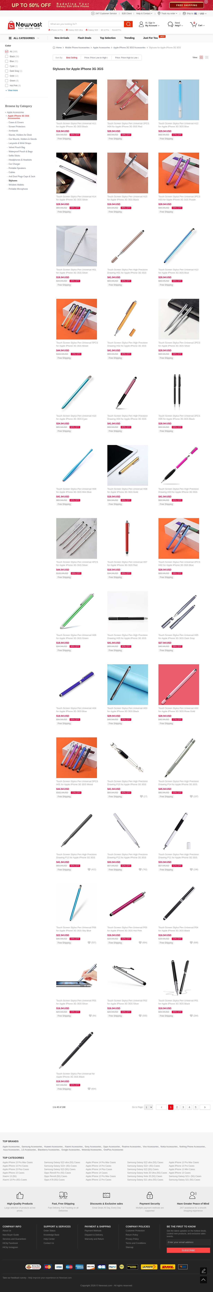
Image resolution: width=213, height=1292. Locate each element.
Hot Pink (13, 85)
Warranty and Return (94, 1239)
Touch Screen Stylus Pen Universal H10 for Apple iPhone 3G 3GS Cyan (76, 417)
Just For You (150, 38)
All (11, 51)
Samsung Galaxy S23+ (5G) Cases (60, 1166)
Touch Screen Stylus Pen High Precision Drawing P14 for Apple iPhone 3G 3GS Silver (178, 784)
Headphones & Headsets (20, 160)
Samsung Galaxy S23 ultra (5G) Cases (62, 1162)
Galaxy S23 (92, 30)
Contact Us (49, 1243)
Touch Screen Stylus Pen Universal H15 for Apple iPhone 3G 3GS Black (127, 198)
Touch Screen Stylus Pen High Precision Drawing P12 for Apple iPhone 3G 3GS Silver (127, 857)
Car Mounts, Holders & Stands (23, 139)
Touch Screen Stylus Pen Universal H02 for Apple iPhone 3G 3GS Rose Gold (178, 710)
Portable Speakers (17, 168)
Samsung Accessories (32, 1146)
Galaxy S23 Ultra (74, 30)
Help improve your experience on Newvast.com (50, 1278)
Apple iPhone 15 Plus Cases (16, 1169)
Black (12, 56)
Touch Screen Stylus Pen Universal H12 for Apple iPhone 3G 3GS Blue (178, 125)
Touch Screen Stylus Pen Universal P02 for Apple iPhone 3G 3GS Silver (127, 1002)
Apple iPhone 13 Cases (179, 1173)
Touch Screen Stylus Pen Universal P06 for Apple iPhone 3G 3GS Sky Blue (76, 929)
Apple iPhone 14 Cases (96, 1173)
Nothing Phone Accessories (192, 1146)
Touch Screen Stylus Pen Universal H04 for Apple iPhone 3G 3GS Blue (76, 710)
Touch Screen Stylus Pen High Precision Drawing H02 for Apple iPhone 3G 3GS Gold (127, 345)
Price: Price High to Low (127, 57)
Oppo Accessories (111, 1146)
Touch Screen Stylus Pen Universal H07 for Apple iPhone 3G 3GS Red (127, 563)
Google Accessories (70, 1150)
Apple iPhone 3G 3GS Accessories (18, 117)
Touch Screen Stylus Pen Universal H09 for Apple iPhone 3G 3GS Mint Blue (76, 490)
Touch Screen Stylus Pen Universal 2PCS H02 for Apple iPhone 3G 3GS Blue (179, 563)
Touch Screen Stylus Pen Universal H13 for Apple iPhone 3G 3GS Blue (178, 271)
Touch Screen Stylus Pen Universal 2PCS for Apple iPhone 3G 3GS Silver (179, 344)
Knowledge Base (51, 1235)
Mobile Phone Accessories (77, 47)
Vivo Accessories (150, 1146)
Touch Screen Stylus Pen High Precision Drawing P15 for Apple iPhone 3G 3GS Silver (127, 784)
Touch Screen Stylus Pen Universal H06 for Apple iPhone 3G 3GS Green (76, 637)
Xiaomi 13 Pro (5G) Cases (15, 1180)
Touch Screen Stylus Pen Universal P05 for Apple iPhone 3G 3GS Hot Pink (127, 929)
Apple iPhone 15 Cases (13, 1173)
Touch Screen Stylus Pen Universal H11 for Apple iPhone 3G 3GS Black (76, 125)
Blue (12, 61)
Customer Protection (135, 1230)
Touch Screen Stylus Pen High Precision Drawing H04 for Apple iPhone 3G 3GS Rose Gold (127, 419)
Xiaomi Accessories (74, 1146)
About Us (7, 1230)
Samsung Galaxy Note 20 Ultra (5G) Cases (147, 1173)
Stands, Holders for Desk (20, 135)
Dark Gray (14, 71)
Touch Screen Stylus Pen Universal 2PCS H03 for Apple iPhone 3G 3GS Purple (179, 198)
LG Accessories (28, 1150)
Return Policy (132, 1235)
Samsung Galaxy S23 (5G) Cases (60, 1169)
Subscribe (188, 1250)
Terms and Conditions (136, 1243)
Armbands (13, 131)
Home (59, 47)
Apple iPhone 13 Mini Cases (182, 1169)
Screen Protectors (17, 126)
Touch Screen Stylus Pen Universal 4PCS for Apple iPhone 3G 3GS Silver (77, 563)
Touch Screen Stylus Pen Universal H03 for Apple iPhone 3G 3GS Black (127, 710)
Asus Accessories (11, 1150)
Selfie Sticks (14, 156)
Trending (129, 38)
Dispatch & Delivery (94, 1235)
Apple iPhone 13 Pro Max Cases (184, 1162)
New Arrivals (62, 38)
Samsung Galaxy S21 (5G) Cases (184, 1180)
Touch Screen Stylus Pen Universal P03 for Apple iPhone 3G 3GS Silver (76, 1002)
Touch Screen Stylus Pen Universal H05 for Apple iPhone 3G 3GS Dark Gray (178, 637)
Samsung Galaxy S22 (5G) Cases (143, 1169)
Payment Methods (93, 1230)
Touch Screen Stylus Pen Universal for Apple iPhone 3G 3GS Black (75, 1075)
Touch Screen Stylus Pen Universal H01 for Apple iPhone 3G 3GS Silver (76, 271)
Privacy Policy (132, 1239)
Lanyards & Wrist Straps (20, 143)
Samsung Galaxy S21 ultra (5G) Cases (145, 1180)
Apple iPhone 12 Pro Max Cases (101, 1176)
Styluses (13, 180)
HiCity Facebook (10, 1243)
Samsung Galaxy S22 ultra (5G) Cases (145, 1162)
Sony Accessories (93, 1146)
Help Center (49, 1239)
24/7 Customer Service (106, 13)
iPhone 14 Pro (55, 30)
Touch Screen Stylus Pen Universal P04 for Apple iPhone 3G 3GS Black (178, 929)
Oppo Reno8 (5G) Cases (55, 1176)
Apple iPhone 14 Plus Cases (99, 1169)
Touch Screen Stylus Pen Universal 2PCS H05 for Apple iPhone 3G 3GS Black (179, 417)
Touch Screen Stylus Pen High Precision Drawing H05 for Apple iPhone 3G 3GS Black (127, 638)
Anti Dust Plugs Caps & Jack (22, 176)
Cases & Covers (16, 122)
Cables (12, 172)
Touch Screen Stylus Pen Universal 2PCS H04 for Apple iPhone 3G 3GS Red (128, 125)
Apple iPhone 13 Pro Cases (181, 1166)
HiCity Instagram (10, 1247)
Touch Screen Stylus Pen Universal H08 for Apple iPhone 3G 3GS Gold (127, 490)
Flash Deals (84, 38)
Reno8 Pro (116, 30)
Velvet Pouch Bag (17, 147)
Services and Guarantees (14, 1239)
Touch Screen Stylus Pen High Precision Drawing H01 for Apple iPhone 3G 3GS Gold (127, 272)
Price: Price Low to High (96, 57)
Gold (12, 76)
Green (12, 81)
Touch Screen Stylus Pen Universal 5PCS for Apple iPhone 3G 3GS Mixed (77, 344)
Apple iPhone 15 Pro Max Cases (18, 1162)
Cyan (12, 66)
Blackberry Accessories (48, 1150)
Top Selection (108, 38)
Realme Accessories (131, 1146)
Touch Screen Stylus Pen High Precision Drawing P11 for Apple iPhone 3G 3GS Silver (178, 857)
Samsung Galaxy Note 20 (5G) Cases (144, 1176)
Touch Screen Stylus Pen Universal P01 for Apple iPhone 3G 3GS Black (178, 1002)
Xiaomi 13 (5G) (10, 1176)
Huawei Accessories (53, 1146)
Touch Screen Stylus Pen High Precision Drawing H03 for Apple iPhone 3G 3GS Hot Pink (178, 492)
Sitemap (129, 1247)
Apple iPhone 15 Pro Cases (15, 1166)
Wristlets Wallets (16, 185)
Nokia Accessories (169, 1146)
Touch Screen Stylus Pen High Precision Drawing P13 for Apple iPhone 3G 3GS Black (76, 857)
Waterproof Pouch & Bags (21, 151)
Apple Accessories (15, 112)
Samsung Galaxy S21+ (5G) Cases (185, 1176)
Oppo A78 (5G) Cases (54, 1180)
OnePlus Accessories (113, 1150)
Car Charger (14, 164)
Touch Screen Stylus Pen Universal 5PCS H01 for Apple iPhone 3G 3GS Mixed (77, 783)
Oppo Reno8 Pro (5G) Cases (57, 1173)
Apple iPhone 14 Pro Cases (98, 1166)
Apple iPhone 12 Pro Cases (98, 1180)
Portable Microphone (18, 189)
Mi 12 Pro (105, 30)
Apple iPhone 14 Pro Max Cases (101, 1162)
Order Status (49, 1230)
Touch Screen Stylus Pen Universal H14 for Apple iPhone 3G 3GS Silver (76, 198)
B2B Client (127, 13)
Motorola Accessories (91, 1150)
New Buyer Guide (11, 1235)
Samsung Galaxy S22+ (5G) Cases (143, 1166)
